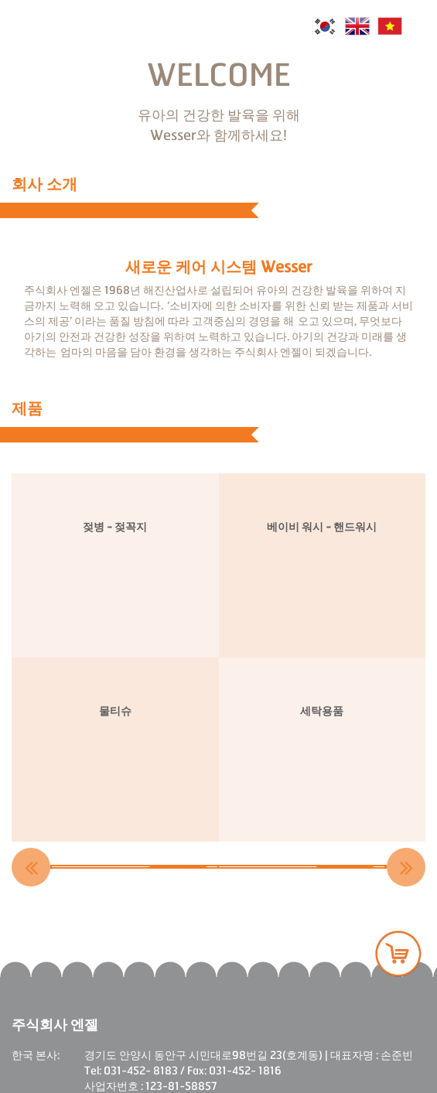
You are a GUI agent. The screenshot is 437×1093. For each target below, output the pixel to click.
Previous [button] (31, 867)
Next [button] (406, 867)
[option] (135, 866)
